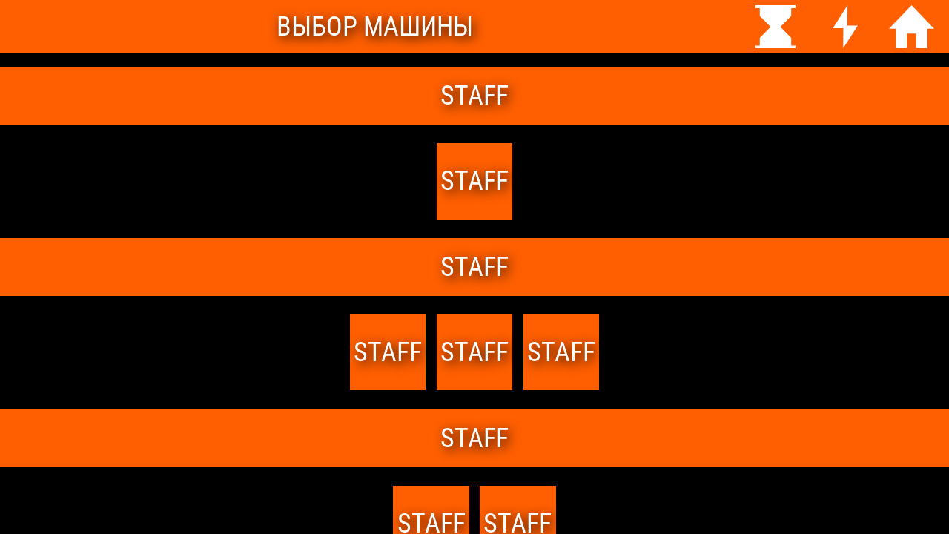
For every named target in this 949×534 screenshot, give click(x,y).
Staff (561, 352)
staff (474, 181)
